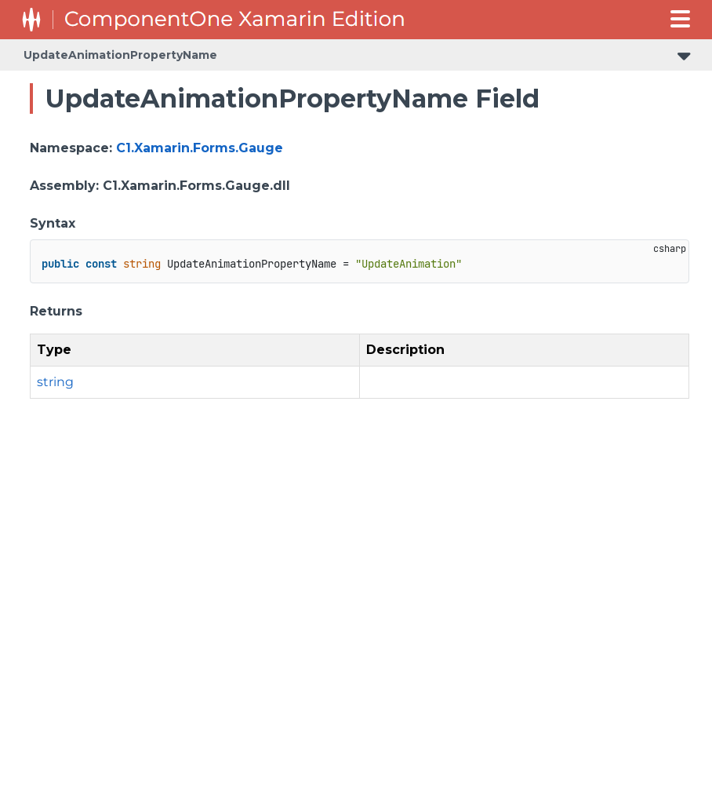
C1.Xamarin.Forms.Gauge (199, 147)
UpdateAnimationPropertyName (120, 55)
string (55, 381)
